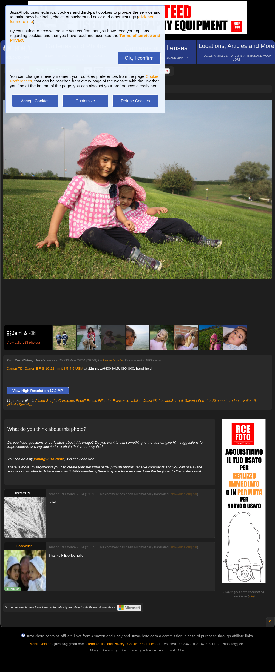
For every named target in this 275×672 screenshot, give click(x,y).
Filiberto (104, 400)
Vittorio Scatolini (19, 405)
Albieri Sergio (45, 400)
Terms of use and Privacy (105, 644)
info (251, 596)
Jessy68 (150, 400)
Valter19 (249, 400)
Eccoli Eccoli (86, 400)
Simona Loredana (226, 400)
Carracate (66, 400)
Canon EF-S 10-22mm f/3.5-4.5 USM (54, 368)
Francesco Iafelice (127, 400)
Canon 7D (15, 368)
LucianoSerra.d (171, 400)
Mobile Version (40, 644)
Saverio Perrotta (198, 400)
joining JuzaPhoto (49, 459)
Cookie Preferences (141, 644)
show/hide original (184, 494)
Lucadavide (113, 360)
